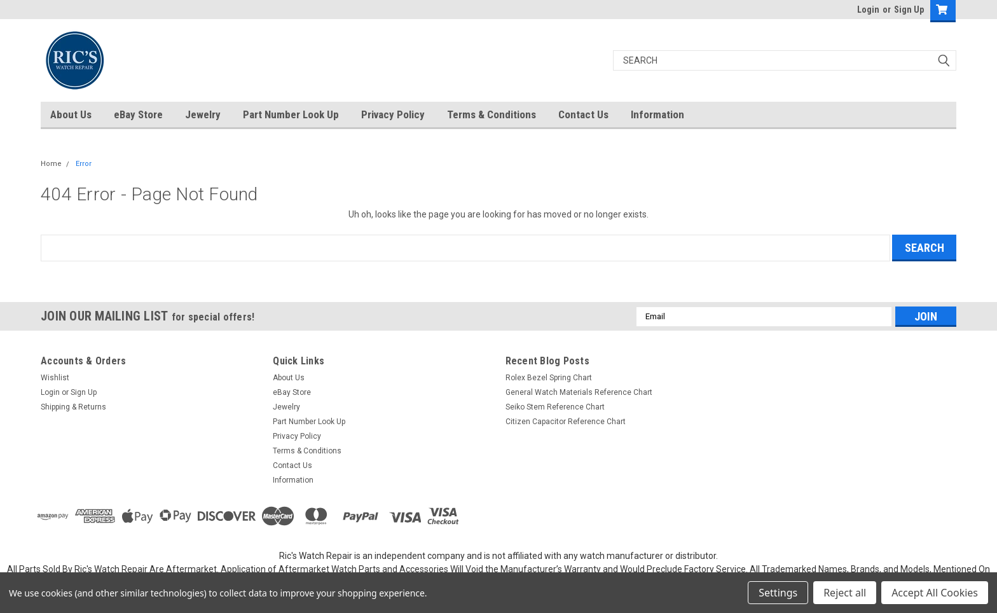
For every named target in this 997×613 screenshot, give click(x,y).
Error (84, 164)
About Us (71, 114)
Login (868, 9)
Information (657, 114)
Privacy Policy (393, 114)
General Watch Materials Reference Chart (578, 392)
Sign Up (909, 9)
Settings (778, 593)
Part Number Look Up (291, 114)
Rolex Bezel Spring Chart (548, 377)
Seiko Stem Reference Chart (555, 407)
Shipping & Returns (73, 407)
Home (51, 164)
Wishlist (55, 377)
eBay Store (138, 114)
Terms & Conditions (491, 114)
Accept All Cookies (934, 593)
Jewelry (203, 114)
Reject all (844, 593)
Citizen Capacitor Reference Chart (565, 421)
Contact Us (583, 114)
